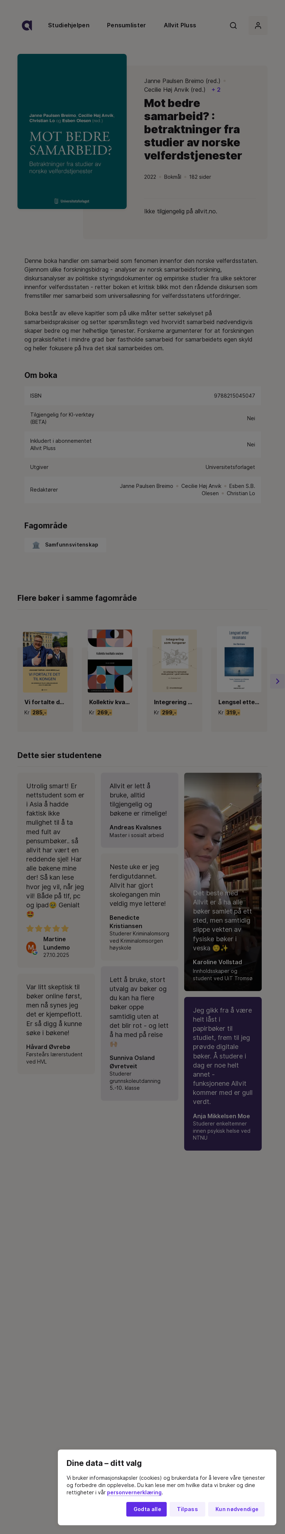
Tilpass (187, 1509)
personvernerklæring (134, 1492)
